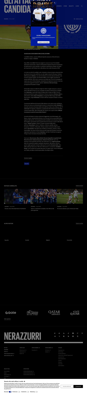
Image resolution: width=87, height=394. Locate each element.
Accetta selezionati (67, 386)
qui (38, 386)
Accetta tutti (78, 386)
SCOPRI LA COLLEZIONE (43, 42)
